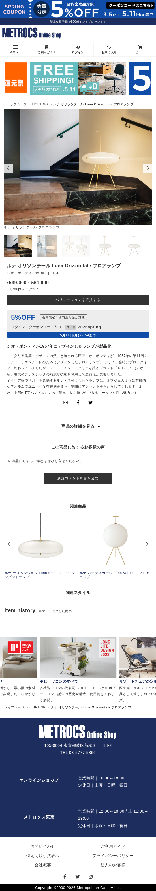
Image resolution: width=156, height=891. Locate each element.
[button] (147, 168)
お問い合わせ (43, 846)
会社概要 (43, 865)
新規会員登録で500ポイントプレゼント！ (78, 21)
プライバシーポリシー (113, 855)
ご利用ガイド (47, 49)
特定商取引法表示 (42, 855)
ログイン (78, 49)
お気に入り (109, 49)
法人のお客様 (113, 865)
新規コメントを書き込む (78, 478)
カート (140, 49)
